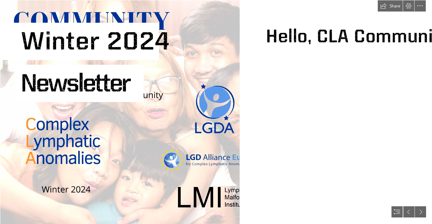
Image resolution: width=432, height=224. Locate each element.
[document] (216, 112)
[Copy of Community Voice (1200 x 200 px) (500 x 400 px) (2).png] (119, 112)
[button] (390, 6)
